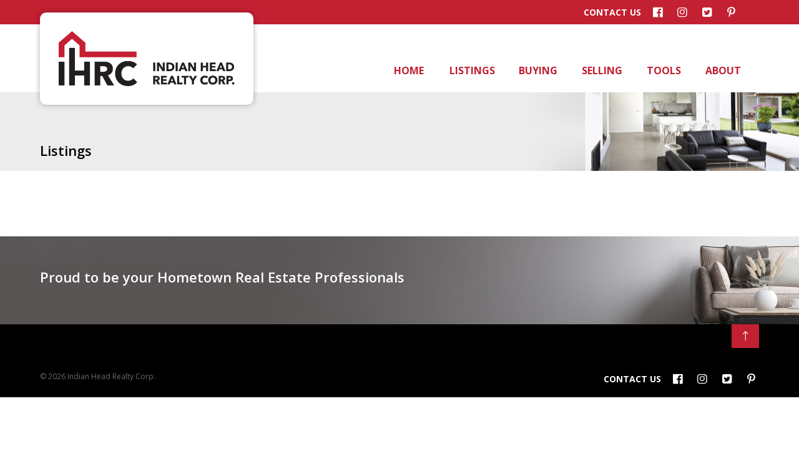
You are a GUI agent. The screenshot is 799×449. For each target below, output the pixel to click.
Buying (537, 70)
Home (408, 70)
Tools (663, 70)
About (722, 70)
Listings (471, 70)
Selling (601, 70)
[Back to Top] (745, 336)
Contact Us (612, 12)
